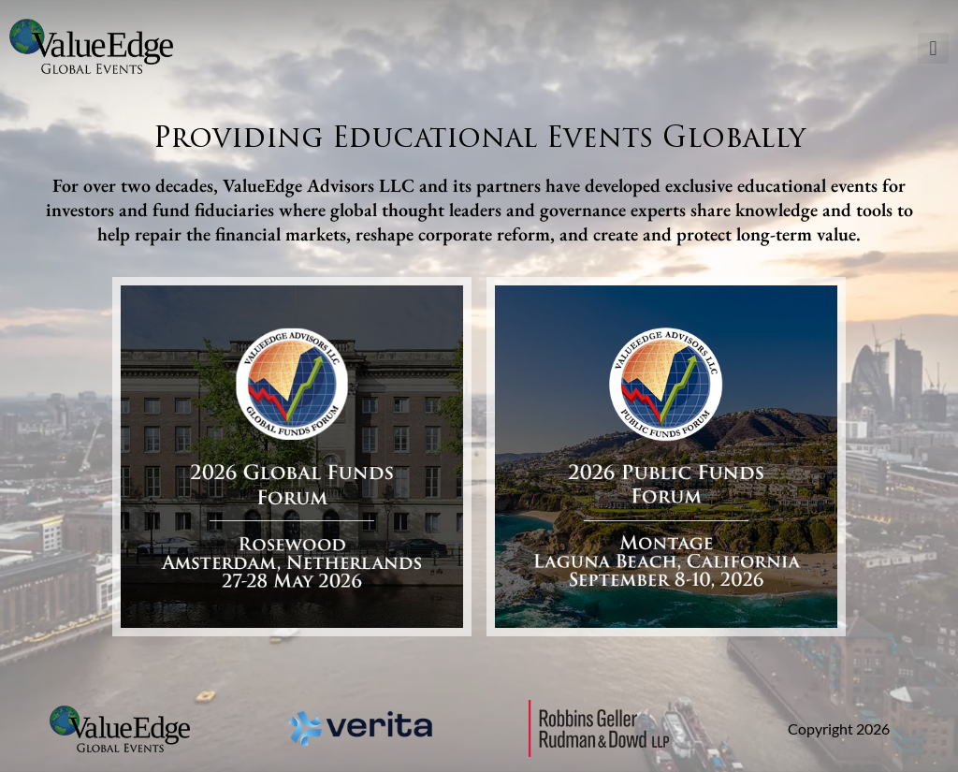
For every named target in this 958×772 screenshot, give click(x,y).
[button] (933, 48)
